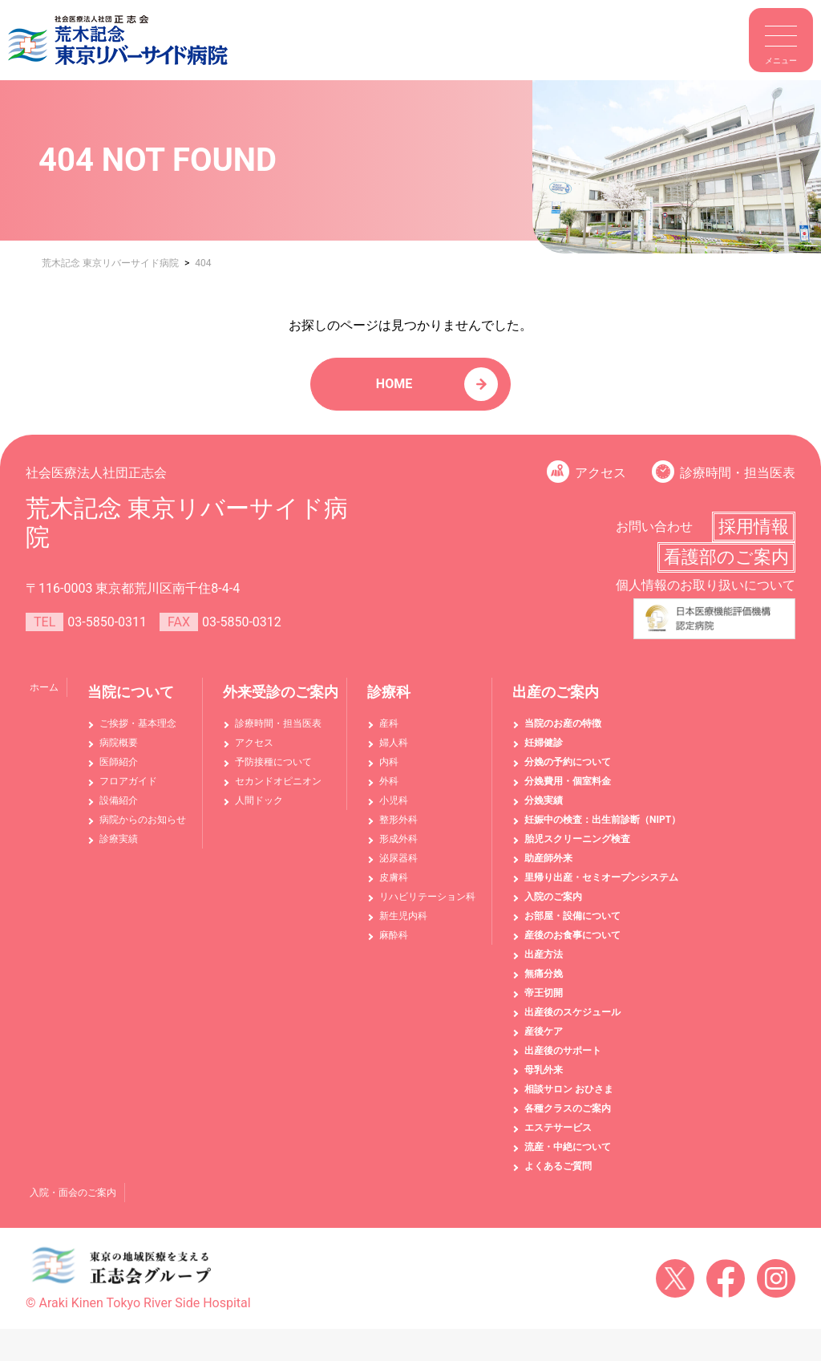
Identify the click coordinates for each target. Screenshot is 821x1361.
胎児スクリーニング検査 (577, 839)
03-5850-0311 (107, 622)
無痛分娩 (543, 973)
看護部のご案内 (726, 557)
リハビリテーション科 (427, 896)
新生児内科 (403, 916)
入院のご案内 (553, 896)
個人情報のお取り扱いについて (705, 585)
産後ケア (543, 1031)
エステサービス (558, 1127)
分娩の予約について (567, 762)
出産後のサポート (562, 1050)
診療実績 (118, 839)
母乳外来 (543, 1069)
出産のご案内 (555, 691)
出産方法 (543, 954)
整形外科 (398, 819)
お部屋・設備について (572, 916)
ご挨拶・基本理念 (137, 723)
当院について (130, 691)
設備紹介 (118, 800)
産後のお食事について (572, 935)
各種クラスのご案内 (567, 1108)
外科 (388, 781)
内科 (388, 762)
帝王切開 (543, 992)
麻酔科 (393, 935)
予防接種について (273, 762)
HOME (394, 383)
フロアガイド (128, 781)
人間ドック (259, 800)
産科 (388, 723)
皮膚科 (393, 877)
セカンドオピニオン (278, 781)
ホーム (44, 687)
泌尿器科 (398, 858)
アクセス (600, 472)
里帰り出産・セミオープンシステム (601, 877)
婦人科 (393, 742)
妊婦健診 (543, 742)
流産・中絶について (567, 1146)
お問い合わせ (654, 526)
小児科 (393, 800)
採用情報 (753, 526)
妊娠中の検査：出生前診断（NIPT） (602, 819)
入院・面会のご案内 (73, 1192)
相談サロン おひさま (568, 1089)
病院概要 (118, 742)
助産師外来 (548, 858)
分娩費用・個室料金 (567, 781)
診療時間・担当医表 (737, 472)
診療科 (388, 691)
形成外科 (398, 839)
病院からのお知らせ (142, 819)
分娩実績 (543, 800)
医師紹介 (118, 762)
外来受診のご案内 (280, 691)
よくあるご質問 (558, 1166)
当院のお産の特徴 (562, 723)
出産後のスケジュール (572, 1012)
